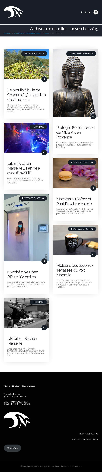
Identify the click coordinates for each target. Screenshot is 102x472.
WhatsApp (12, 448)
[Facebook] (81, 12)
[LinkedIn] (89, 12)
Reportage (30, 54)
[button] (96, 12)
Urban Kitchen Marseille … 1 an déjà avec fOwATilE (23, 168)
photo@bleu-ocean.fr (88, 439)
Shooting (88, 162)
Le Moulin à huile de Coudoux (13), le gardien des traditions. (26, 95)
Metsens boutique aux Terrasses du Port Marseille (74, 270)
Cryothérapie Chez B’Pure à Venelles (22, 274)
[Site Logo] (13, 12)
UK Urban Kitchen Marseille (22, 341)
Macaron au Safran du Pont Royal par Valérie (74, 201)
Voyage (40, 54)
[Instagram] (85, 12)
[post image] (26, 64)
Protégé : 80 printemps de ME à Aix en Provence (75, 132)
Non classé (75, 54)
